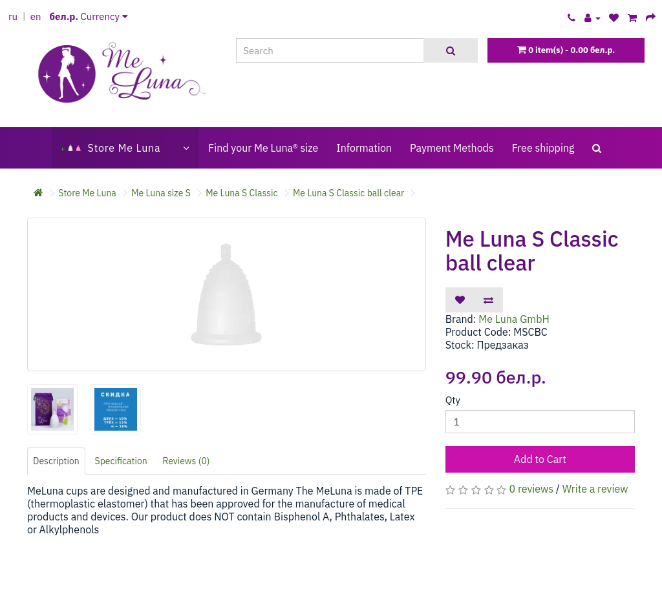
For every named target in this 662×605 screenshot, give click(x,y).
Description (56, 461)
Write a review (595, 488)
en (35, 16)
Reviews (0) (186, 461)
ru (12, 16)
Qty (452, 400)
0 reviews (531, 488)
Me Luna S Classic (241, 193)
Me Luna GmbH (514, 319)
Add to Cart (540, 459)
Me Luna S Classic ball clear (348, 193)
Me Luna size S (161, 193)
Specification (121, 461)
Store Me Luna (87, 193)
